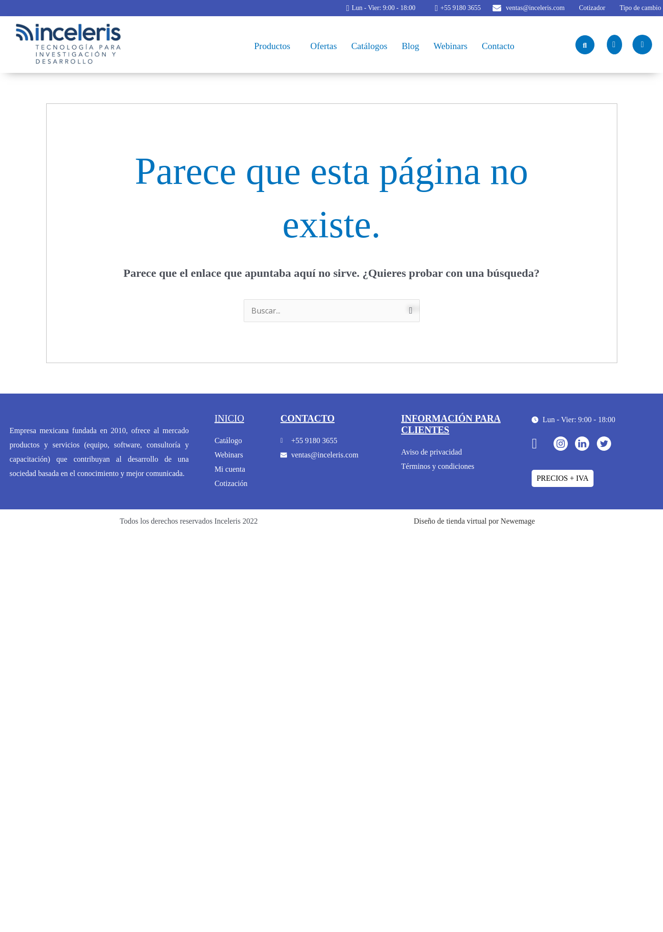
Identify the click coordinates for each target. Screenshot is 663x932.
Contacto (498, 46)
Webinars (450, 46)
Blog (410, 46)
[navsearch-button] (584, 44)
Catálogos (369, 46)
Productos (272, 46)
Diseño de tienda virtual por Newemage (474, 521)
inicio (229, 418)
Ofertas (323, 46)
